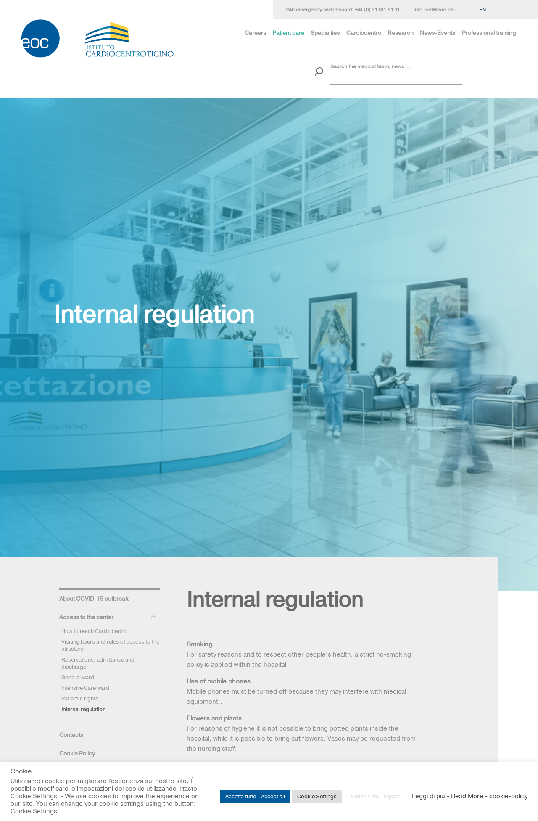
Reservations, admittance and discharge (97, 663)
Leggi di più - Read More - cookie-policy (469, 796)
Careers (255, 33)
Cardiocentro (363, 33)
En (482, 10)
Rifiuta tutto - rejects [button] (376, 796)
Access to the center (86, 617)
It (468, 10)
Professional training (489, 33)
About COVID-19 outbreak (93, 598)
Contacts (71, 735)
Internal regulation (83, 709)
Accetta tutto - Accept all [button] (255, 796)
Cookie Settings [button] (317, 796)
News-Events (437, 33)
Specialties (325, 33)
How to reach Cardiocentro (94, 631)
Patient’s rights (79, 698)
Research (401, 33)
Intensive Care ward (85, 687)
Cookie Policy (77, 753)
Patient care (288, 33)
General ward (77, 677)
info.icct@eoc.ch (434, 10)
